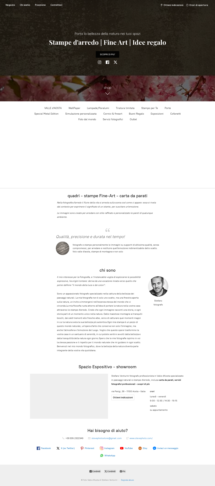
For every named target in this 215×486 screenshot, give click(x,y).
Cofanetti (175, 113)
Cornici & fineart (112, 113)
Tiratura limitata (125, 108)
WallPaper (74, 108)
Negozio (10, 5)
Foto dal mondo (87, 119)
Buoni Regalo (136, 113)
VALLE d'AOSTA (53, 108)
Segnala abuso (127, 480)
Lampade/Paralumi (98, 108)
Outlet (133, 119)
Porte (168, 108)
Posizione (40, 5)
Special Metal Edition (46, 113)
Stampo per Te (149, 108)
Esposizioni (157, 113)
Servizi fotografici (113, 119)
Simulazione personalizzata (81, 113)
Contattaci (56, 5)
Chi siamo (25, 5)
